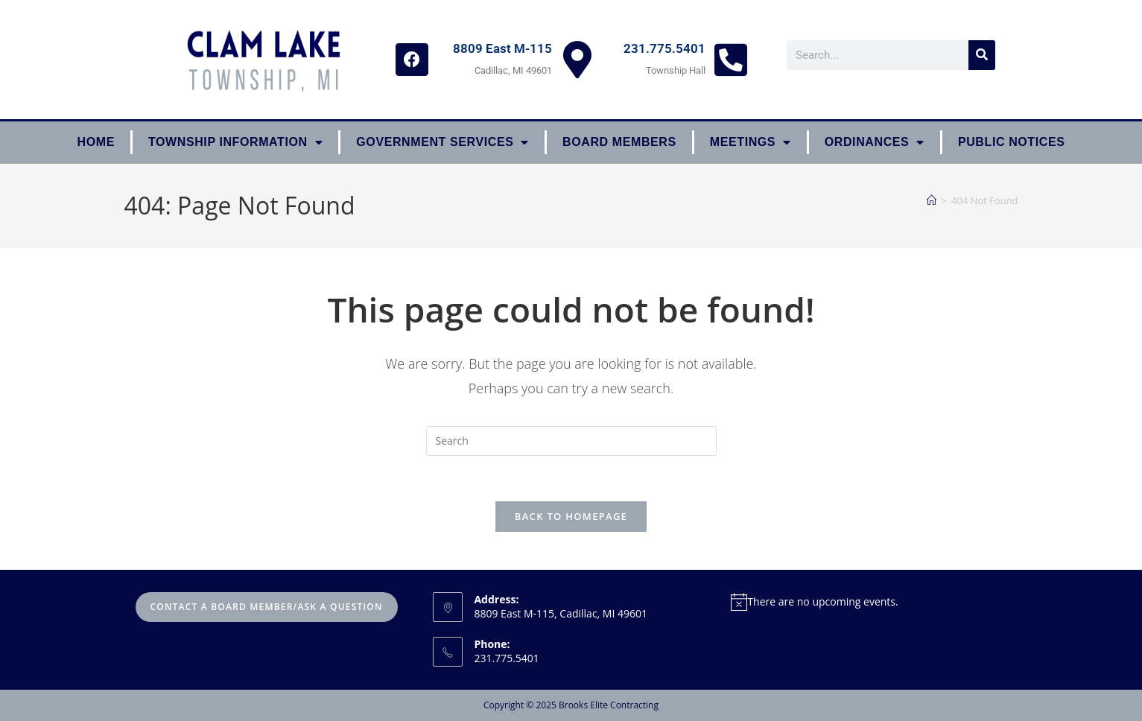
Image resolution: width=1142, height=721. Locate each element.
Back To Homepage (571, 516)
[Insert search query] (571, 441)
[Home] (931, 200)
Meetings (750, 142)
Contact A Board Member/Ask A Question (266, 606)
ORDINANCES (874, 142)
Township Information (235, 142)
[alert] (868, 601)
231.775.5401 (664, 48)
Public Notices (1011, 142)
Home (96, 142)
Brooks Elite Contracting (609, 705)
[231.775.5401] (730, 59)
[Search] (981, 55)
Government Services (442, 142)
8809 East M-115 (502, 48)
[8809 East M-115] (577, 59)
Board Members (619, 142)
